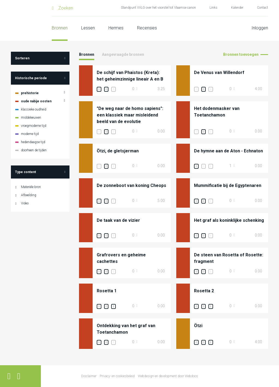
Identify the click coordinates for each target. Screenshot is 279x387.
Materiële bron (31, 187)
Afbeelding (28, 195)
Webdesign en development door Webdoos (168, 376)
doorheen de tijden (34, 150)
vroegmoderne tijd (33, 126)
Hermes (115, 27)
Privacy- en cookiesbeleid (117, 376)
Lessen (88, 27)
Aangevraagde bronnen (123, 54)
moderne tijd (30, 134)
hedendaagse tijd (33, 142)
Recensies (147, 27)
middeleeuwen (31, 117)
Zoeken (65, 8)
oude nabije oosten (36, 101)
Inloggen (259, 27)
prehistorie (30, 93)
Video (25, 203)
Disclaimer (88, 376)
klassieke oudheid (33, 109)
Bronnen (60, 27)
